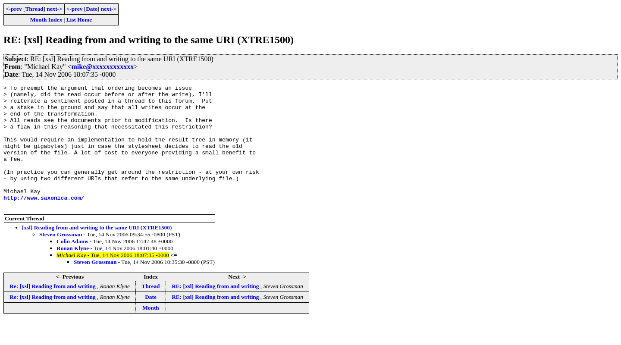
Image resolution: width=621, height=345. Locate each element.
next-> (54, 9)
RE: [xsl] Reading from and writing (216, 310)
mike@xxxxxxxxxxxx (103, 66)
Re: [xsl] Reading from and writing (53, 310)
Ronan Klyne (72, 273)
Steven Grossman (60, 259)
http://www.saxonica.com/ (43, 221)
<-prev (14, 9)
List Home (79, 19)
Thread (34, 9)
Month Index (46, 19)
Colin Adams (72, 266)
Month (150, 332)
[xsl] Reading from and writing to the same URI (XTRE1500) (97, 252)
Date (91, 9)
